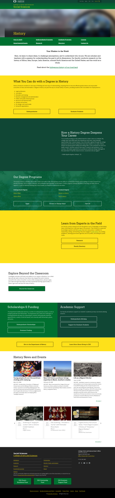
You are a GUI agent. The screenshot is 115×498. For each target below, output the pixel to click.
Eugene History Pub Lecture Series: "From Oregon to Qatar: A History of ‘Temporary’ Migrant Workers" (85, 422)
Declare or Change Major (57, 203)
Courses (83, 40)
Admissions (16, 460)
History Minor (17, 196)
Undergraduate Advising (79, 319)
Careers (72, 491)
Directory (61, 43)
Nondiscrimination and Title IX (47, 491)
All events (98, 442)
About (45, 469)
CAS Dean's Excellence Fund (22, 481)
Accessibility (58, 491)
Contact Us (84, 43)
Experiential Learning (18, 469)
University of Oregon (53, 494)
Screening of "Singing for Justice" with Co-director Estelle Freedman (29, 422)
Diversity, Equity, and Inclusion (51, 463)
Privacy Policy (65, 491)
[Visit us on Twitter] (81, 463)
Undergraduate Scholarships (26, 324)
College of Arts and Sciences (25, 455)
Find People (82, 491)
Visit (89, 1)
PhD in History (62, 196)
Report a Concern (34, 491)
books (80, 230)
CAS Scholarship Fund (42, 481)
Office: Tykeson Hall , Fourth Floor (86, 456)
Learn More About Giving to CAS (80, 344)
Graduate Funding (26, 330)
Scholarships (47, 460)
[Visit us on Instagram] (87, 463)
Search (96, 1)
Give (93, 1)
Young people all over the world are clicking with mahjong (26, 379)
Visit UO (87, 203)
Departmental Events (20, 43)
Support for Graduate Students (78, 325)
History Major (17, 193)
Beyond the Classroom (26, 288)
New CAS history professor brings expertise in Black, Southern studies (57, 379)
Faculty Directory (79, 246)
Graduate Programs (64, 40)
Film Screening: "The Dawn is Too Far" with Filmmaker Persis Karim (57, 422)
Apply (86, 1)
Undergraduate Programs (44, 40)
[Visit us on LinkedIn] (89, 463)
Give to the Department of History (35, 344)
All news (98, 401)
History (19, 33)
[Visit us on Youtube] (84, 463)
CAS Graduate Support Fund (62, 481)
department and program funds (26, 475)
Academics (16, 463)
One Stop (82, 1)
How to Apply (17, 40)
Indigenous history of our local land (64, 67)
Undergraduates (31, 111)
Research (39, 43)
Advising (15, 472)
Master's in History (64, 193)
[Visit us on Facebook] (79, 463)
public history (95, 232)
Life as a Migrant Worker (83, 378)
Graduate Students (77, 111)
